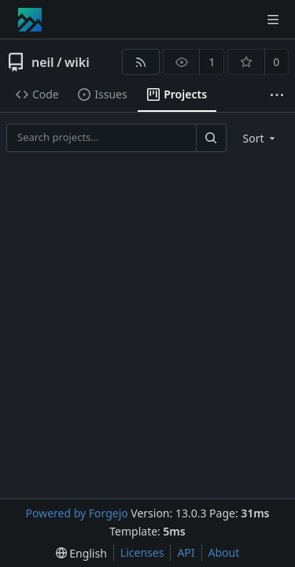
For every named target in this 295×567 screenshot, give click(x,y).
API (185, 552)
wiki (77, 62)
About (224, 552)
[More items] (277, 95)
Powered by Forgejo (76, 513)
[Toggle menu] (273, 20)
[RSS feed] (140, 62)
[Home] (30, 20)
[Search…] (211, 137)
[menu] (260, 138)
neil (42, 62)
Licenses (142, 552)
